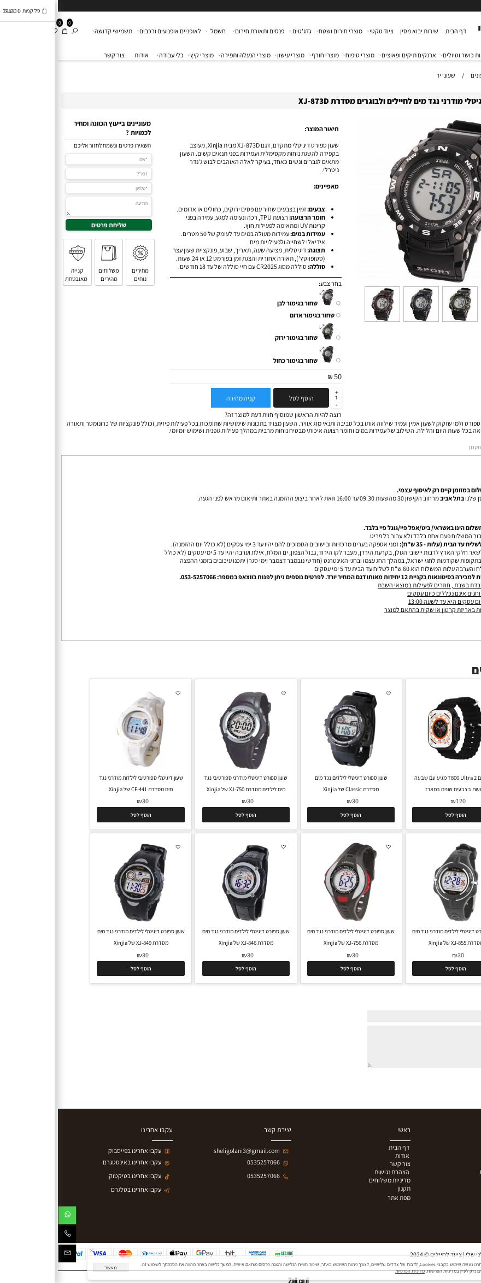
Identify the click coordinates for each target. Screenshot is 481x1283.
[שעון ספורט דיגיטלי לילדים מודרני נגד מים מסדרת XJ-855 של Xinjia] (398, 921)
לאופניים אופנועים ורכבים (111, 31)
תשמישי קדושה (54, 31)
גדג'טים (242, 31)
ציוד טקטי (322, 31)
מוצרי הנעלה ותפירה (187, 55)
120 (403, 801)
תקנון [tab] (417, 447)
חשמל (158, 31)
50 (280, 376)
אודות (84, 55)
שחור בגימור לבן (239, 303)
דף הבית (398, 31)
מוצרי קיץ (143, 55)
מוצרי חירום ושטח (281, 31)
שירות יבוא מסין (361, 31)
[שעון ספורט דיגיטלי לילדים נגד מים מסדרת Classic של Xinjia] (293, 767)
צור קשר (56, 55)
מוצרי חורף (266, 55)
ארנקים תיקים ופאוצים (349, 55)
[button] (398, 814)
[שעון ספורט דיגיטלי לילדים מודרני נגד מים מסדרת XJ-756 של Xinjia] (293, 921)
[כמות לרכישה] (278, 398)
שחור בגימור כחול (237, 360)
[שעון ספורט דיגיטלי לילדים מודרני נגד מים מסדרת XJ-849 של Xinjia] (83, 921)
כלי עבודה (112, 55)
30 (297, 801)
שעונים (465, 55)
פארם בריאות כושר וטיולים (416, 55)
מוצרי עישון (232, 55)
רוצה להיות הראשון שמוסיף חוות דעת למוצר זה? (225, 414)
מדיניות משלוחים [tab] (453, 448)
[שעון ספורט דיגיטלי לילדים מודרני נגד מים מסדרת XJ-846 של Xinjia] (188, 921)
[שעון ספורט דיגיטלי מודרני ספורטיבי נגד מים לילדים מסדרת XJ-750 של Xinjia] (188, 767)
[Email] (9, 1255)
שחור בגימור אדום (254, 315)
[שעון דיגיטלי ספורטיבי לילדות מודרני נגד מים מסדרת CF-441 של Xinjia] (82, 768)
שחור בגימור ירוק (238, 337)
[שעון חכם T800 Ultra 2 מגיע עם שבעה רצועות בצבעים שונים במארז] (398, 767)
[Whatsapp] (9, 1217)
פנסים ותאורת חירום (201, 31)
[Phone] (9, 1236)
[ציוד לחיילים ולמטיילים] (446, 25)
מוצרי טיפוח (301, 55)
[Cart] (6, 31)
